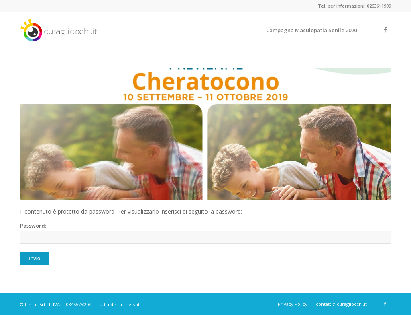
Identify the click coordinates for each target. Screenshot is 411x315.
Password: (205, 233)
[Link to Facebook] (385, 30)
